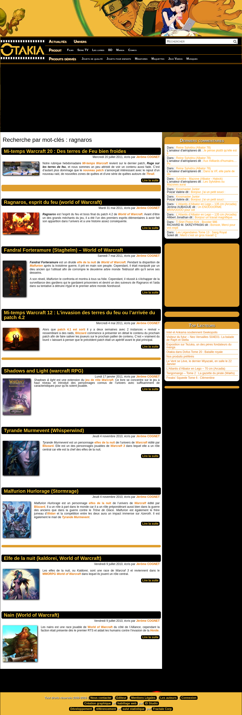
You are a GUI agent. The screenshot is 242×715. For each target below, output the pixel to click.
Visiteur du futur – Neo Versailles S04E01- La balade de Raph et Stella (200, 338)
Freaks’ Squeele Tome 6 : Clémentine (190, 377)
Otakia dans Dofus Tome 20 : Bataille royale (194, 352)
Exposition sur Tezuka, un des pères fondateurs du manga (198, 346)
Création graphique (97, 703)
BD (110, 50)
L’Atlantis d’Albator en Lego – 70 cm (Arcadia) (195, 368)
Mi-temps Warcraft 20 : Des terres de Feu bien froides (65, 151)
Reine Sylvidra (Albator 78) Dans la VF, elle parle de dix (201, 171)
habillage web (126, 703)
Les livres (98, 50)
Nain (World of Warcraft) (31, 615)
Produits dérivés (62, 59)
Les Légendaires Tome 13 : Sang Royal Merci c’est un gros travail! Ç (197, 234)
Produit (55, 50)
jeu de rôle (99, 380)
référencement (106, 709)
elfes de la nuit (104, 442)
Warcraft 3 (118, 446)
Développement (81, 709)
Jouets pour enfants (119, 58)
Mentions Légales (143, 698)
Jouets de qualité (92, 58)
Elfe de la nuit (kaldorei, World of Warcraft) (52, 558)
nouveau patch (93, 170)
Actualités (57, 41)
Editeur (121, 698)
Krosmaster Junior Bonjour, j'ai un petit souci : (196, 190)
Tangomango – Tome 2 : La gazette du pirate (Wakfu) (200, 373)
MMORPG (50, 574)
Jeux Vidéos (175, 58)
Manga (120, 50)
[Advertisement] (79, 98)
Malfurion (37, 265)
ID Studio (151, 703)
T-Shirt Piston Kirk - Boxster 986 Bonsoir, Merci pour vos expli (201, 224)
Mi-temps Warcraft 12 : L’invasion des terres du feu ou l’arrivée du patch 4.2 (79, 315)
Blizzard (80, 333)
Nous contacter (100, 698)
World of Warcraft (130, 214)
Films (70, 50)
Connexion (188, 698)
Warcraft (141, 442)
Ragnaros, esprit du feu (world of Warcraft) (53, 202)
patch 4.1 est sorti (71, 329)
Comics (132, 50)
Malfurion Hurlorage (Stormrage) (41, 491)
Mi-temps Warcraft (94, 163)
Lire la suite (150, 180)
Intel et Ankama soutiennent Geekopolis (191, 332)
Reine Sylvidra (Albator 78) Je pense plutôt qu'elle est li (202, 150)
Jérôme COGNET (148, 157)
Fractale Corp (162, 709)
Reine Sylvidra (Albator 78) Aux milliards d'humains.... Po (202, 160)
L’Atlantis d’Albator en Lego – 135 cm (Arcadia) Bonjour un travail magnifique (201, 216)
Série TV (82, 50)
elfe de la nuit (86, 262)
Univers (80, 41)
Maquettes (157, 58)
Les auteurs (168, 698)
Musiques (192, 58)
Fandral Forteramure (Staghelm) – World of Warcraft (63, 250)
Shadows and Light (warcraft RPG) (43, 370)
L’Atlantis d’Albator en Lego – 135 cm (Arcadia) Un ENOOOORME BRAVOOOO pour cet (201, 207)
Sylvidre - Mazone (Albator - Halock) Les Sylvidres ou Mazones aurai (196, 181)
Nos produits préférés (180, 356)
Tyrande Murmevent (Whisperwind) (44, 430)
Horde (154, 630)
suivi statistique (133, 709)
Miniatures (141, 58)
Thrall (150, 174)
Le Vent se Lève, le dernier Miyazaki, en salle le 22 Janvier (199, 362)
